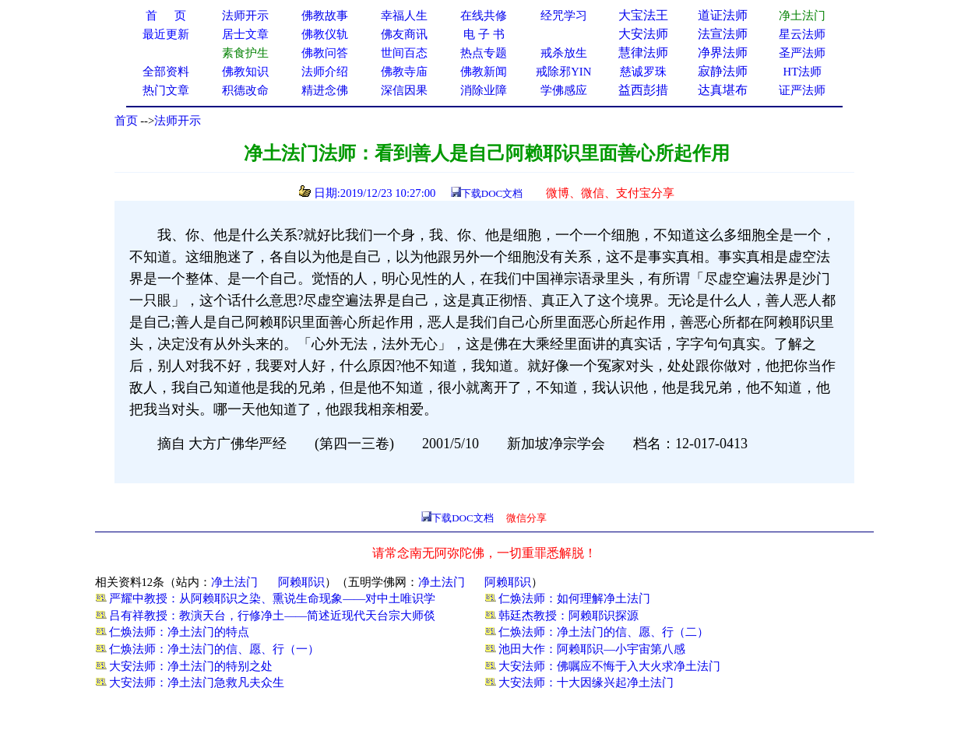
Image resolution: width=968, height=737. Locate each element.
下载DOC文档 (492, 193)
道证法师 (723, 15)
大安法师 (643, 33)
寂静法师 (723, 71)
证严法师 (802, 90)
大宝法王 (643, 15)
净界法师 (723, 52)
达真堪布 (723, 90)
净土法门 (234, 582)
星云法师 (802, 34)
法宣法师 (723, 33)
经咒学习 (563, 15)
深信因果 (404, 90)
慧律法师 (643, 52)
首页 (126, 120)
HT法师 (802, 71)
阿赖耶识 (301, 582)
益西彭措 (643, 90)
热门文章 (166, 90)
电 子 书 (483, 34)
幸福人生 (404, 15)
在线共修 (483, 15)
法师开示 (177, 120)
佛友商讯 (404, 34)
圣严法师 (802, 53)
